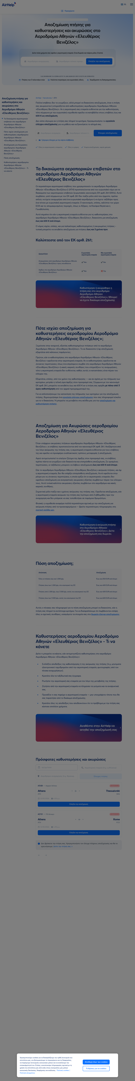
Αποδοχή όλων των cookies (96, 1062)
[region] (67, 1065)
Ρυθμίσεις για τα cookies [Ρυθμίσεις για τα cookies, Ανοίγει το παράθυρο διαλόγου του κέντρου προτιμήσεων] (96, 1068)
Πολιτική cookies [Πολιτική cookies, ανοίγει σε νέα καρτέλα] (63, 1070)
